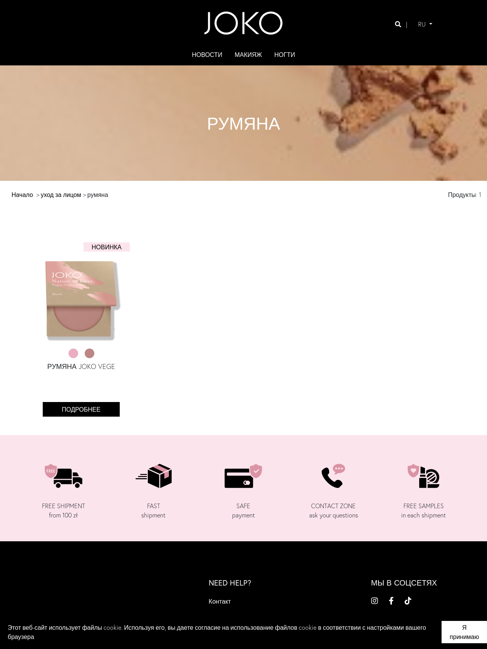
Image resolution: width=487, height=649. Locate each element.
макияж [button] (248, 54)
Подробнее (81, 409)
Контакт (220, 601)
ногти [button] (284, 54)
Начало (22, 195)
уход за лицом (61, 195)
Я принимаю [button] (464, 632)
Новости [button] (207, 54)
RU (422, 24)
